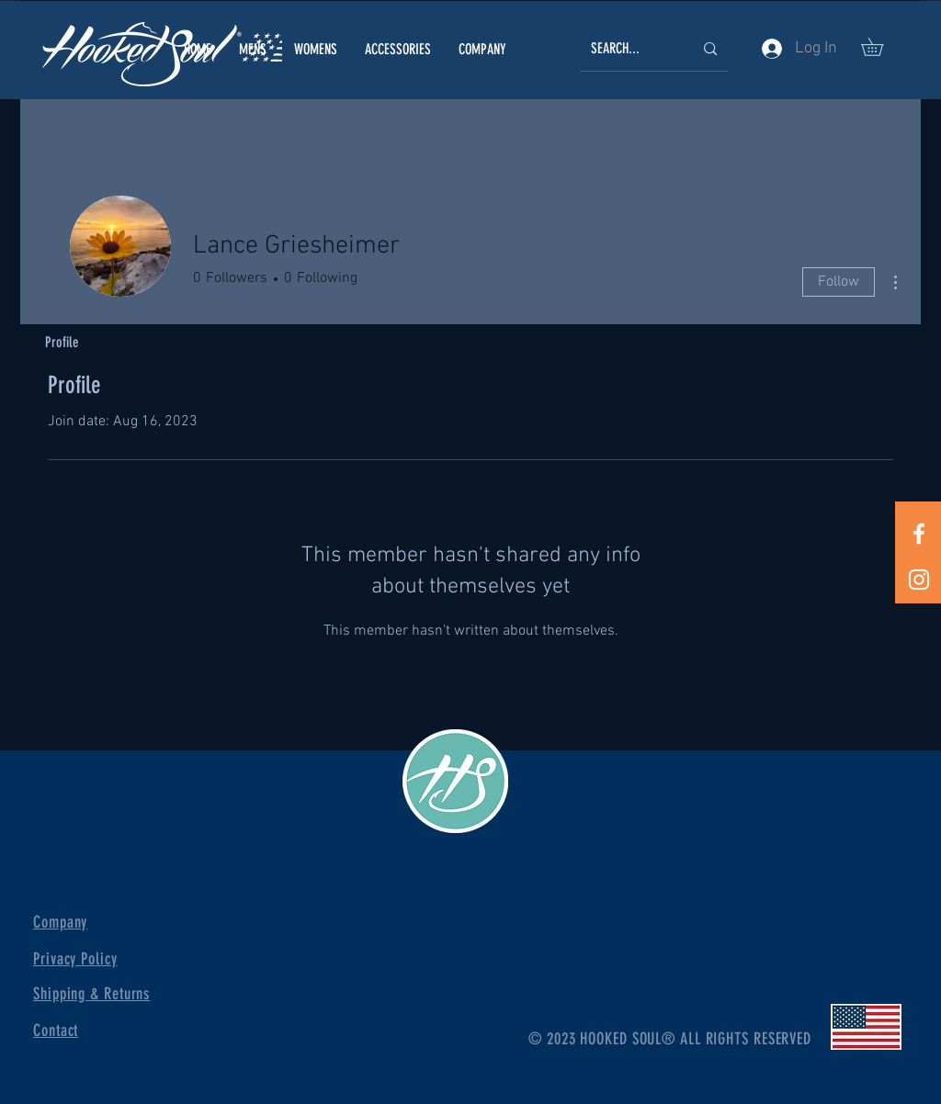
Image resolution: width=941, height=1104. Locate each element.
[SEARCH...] (628, 49)
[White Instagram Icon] (919, 579)
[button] (252, 49)
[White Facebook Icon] (919, 533)
